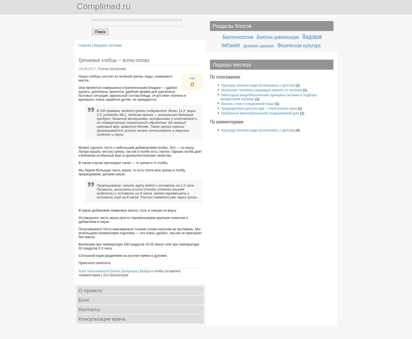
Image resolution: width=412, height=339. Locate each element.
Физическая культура (299, 45)
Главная (84, 45)
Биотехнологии (238, 36)
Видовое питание (108, 45)
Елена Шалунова (112, 69)
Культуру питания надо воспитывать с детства (258, 85)
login (192, 78)
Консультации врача (102, 319)
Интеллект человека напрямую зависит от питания (261, 90)
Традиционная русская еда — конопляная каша (259, 108)
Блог (84, 300)
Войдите (146, 271)
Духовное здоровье (259, 46)
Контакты (89, 309)
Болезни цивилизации (278, 36)
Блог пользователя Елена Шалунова (108, 271)
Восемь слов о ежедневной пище (247, 104)
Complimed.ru (104, 6)
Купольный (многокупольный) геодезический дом (260, 113)
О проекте (90, 290)
